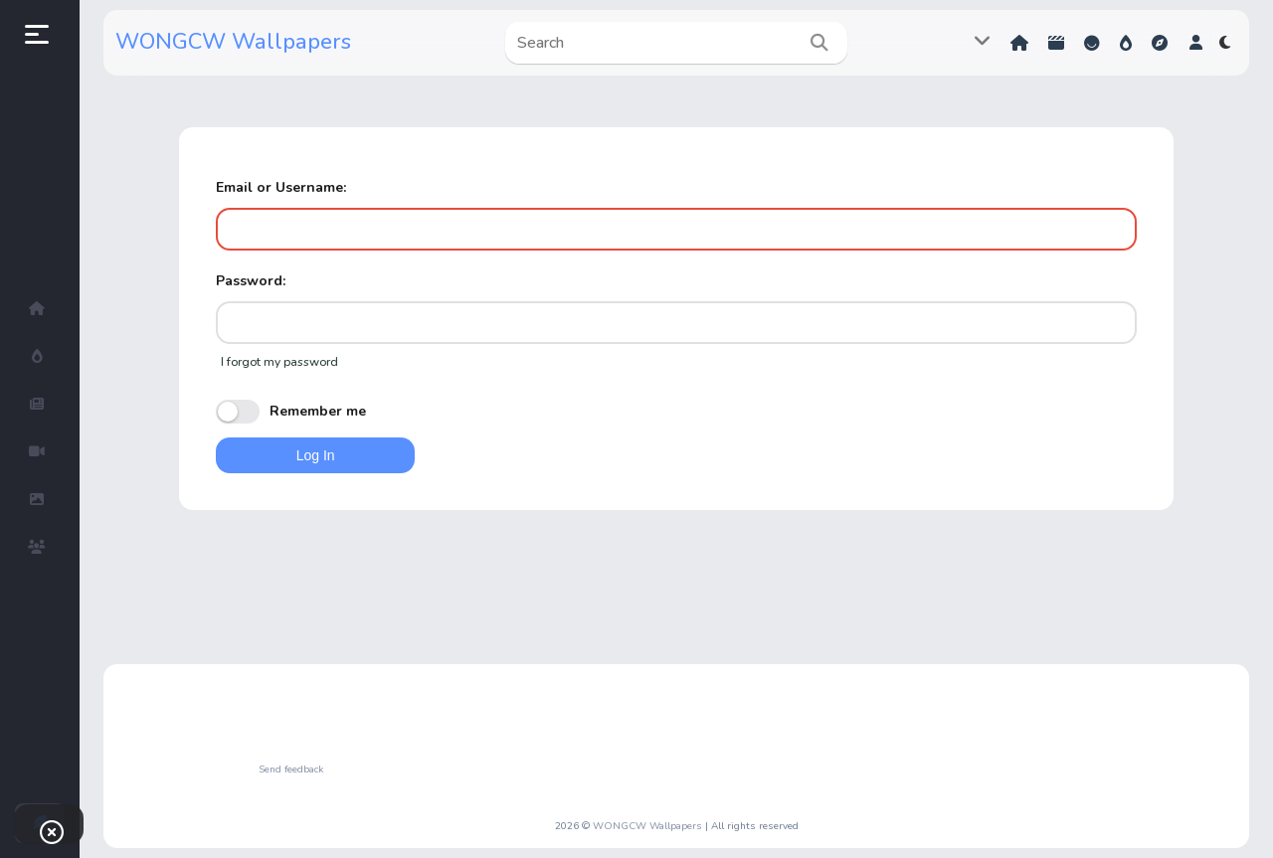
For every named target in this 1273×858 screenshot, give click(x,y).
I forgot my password (279, 362)
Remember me (291, 412)
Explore (1160, 43)
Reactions (1092, 43)
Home (1019, 43)
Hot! (1126, 43)
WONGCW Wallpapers (233, 42)
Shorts (1056, 43)
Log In (315, 455)
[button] (1196, 43)
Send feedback (291, 769)
